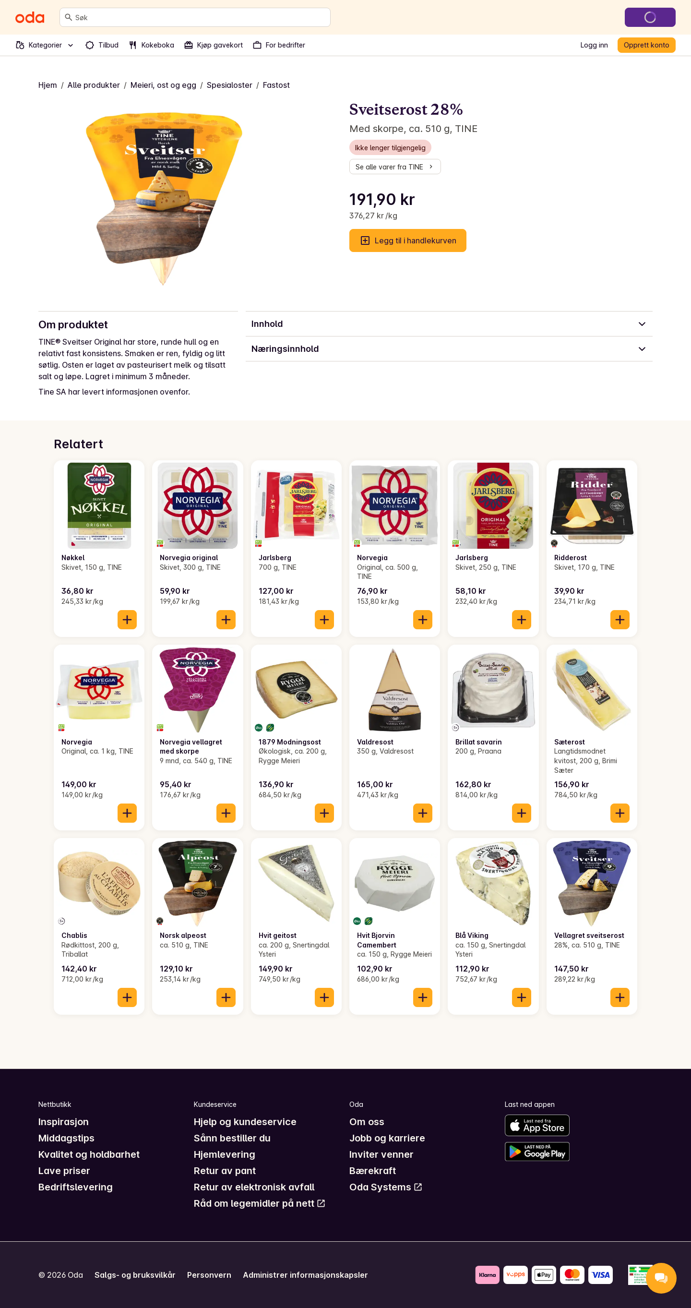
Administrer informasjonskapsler (305, 1275)
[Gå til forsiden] (29, 17)
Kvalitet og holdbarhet (89, 1154)
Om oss (366, 1122)
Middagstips (66, 1138)
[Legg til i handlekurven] (127, 619)
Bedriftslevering (75, 1187)
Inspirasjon (63, 1122)
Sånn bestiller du (232, 1138)
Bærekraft (372, 1170)
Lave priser (64, 1170)
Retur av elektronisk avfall (254, 1187)
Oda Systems (386, 1187)
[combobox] (200, 17)
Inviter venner (381, 1154)
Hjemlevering (224, 1154)
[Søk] (68, 17)
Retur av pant (225, 1170)
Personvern (209, 1275)
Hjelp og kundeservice (245, 1122)
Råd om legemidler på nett (260, 1203)
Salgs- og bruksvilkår (135, 1275)
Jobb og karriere (387, 1138)
